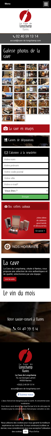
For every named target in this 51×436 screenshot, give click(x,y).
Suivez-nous (25, 394)
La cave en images (21, 128)
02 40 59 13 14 (27, 36)
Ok (25, 431)
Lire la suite (10, 279)
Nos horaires (25, 247)
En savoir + (40, 231)
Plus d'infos (34, 431)
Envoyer (25, 197)
